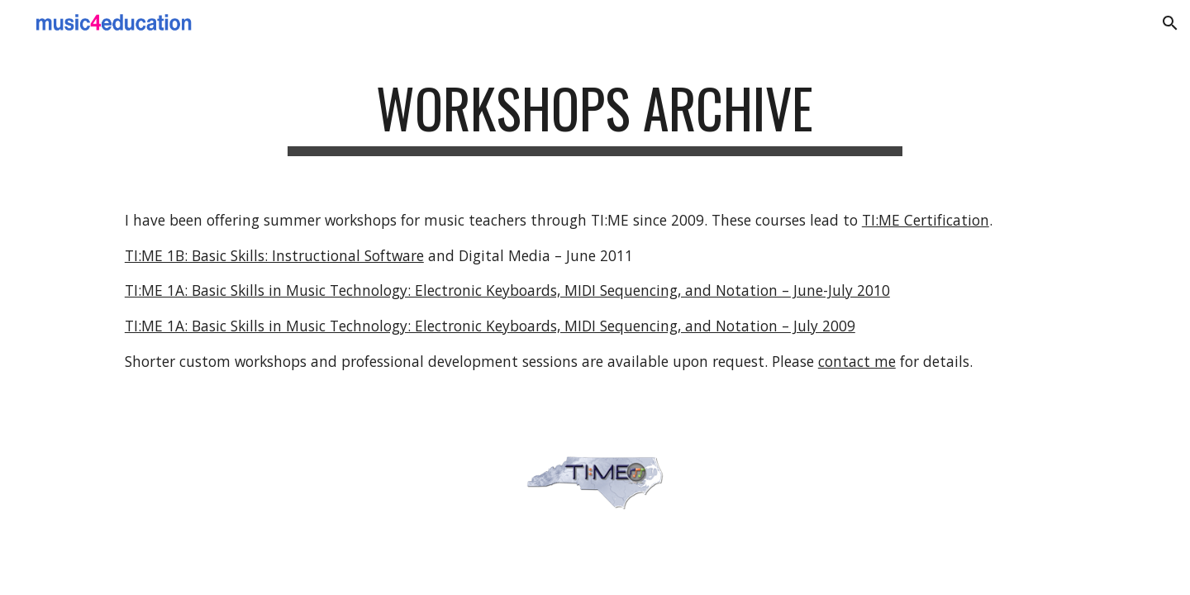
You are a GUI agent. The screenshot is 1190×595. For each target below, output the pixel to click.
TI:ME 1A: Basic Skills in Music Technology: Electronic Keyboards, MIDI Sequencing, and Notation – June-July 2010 (507, 290)
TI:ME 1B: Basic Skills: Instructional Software (274, 255)
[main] (595, 116)
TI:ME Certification (925, 220)
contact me (857, 361)
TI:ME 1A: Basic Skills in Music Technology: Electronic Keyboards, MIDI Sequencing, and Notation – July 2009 (490, 326)
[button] (1170, 23)
